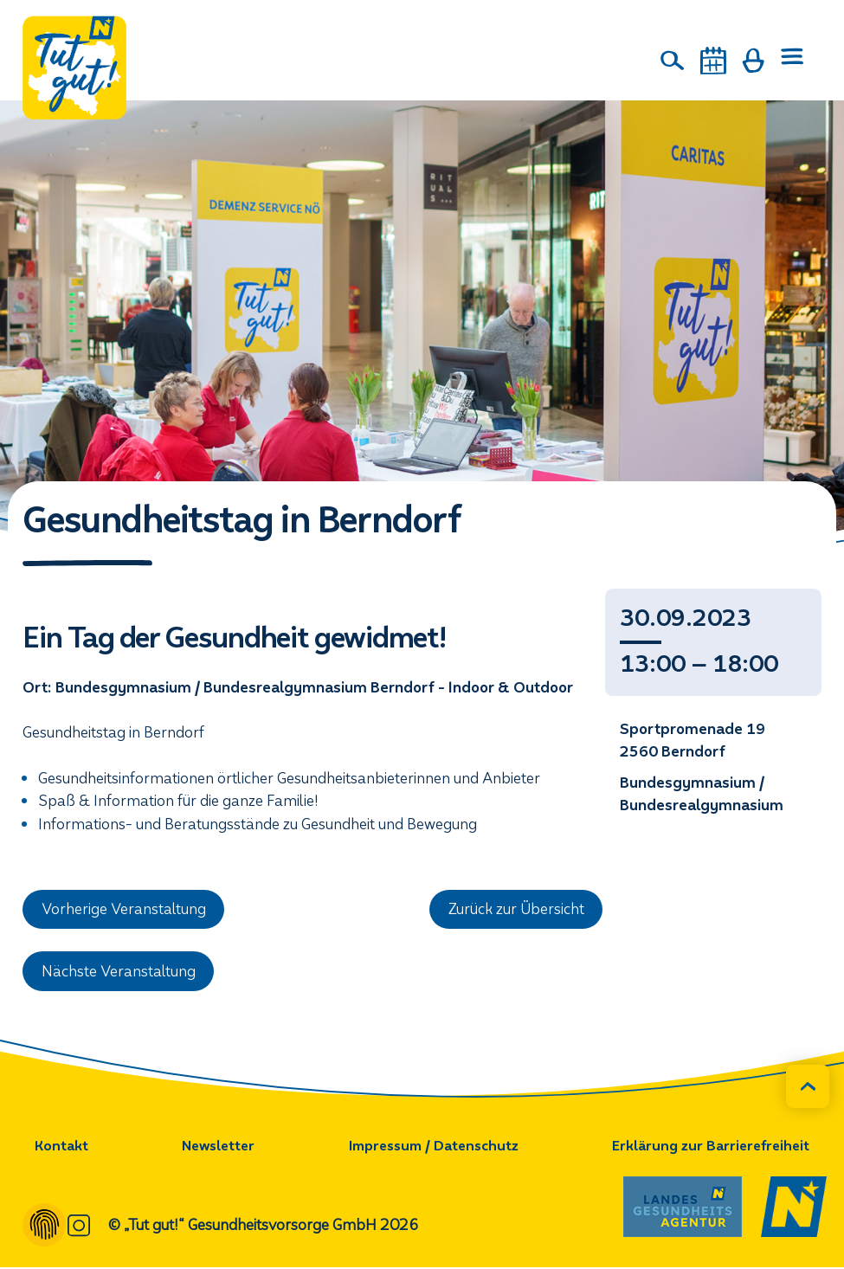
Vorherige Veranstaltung (125, 910)
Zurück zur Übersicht (516, 910)
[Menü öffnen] (792, 60)
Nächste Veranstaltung (119, 972)
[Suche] (673, 61)
